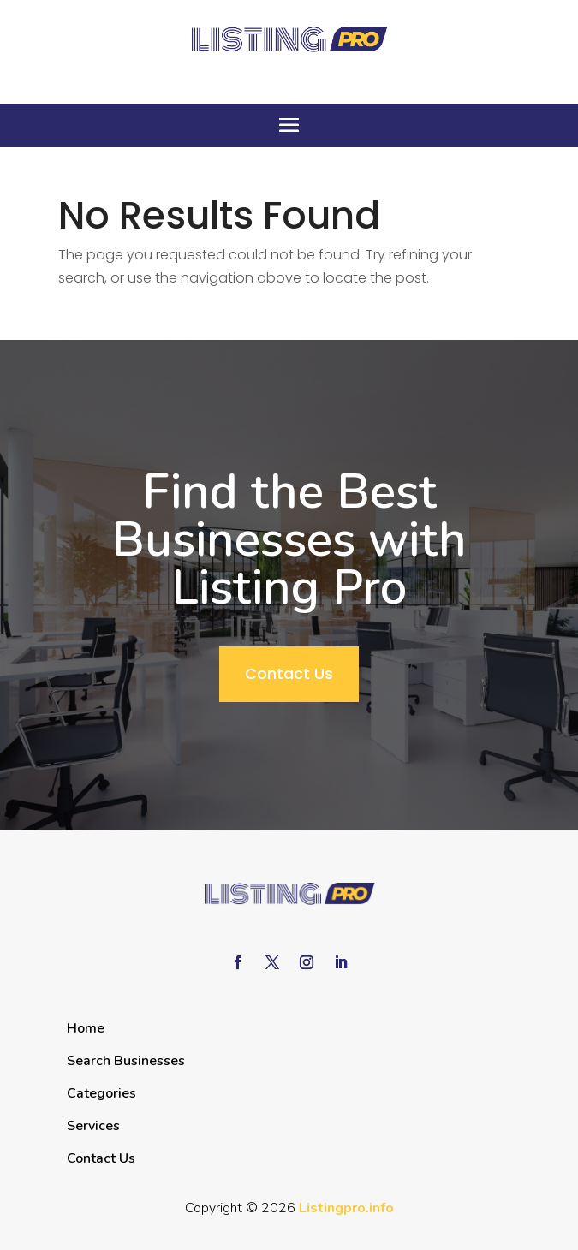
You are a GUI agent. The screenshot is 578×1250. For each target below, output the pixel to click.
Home (85, 1028)
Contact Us (289, 673)
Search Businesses (126, 1060)
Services (93, 1125)
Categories (101, 1093)
